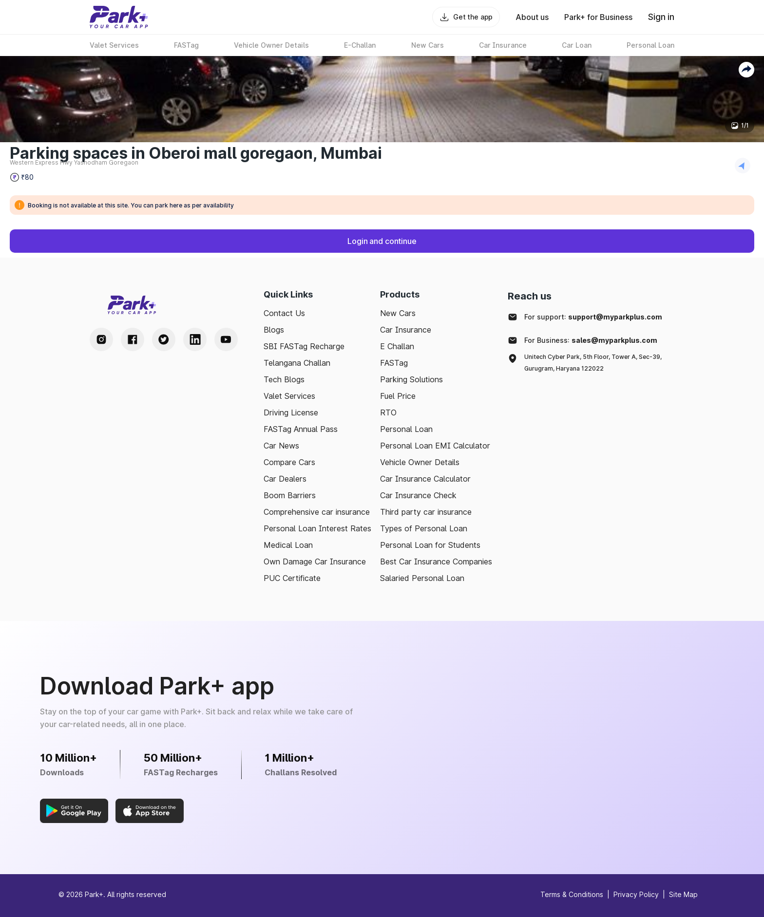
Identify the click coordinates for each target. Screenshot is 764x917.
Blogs (274, 330)
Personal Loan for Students (430, 545)
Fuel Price (398, 396)
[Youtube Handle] (226, 339)
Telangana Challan (297, 363)
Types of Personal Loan (423, 528)
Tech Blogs (284, 379)
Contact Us (284, 313)
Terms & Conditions (571, 894)
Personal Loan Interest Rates (317, 528)
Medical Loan (288, 545)
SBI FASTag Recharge (304, 346)
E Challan (397, 346)
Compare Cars (289, 462)
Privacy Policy (636, 894)
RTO (388, 412)
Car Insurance (405, 330)
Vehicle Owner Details (419, 462)
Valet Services (289, 396)
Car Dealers (285, 479)
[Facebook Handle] (132, 339)
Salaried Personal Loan (422, 578)
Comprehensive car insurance (317, 512)
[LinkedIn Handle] (195, 339)
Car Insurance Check (418, 495)
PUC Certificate (292, 578)
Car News (281, 445)
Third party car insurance (426, 512)
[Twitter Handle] (163, 339)
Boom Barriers (290, 495)
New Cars (398, 313)
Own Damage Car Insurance (315, 561)
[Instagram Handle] (101, 339)
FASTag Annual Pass (301, 429)
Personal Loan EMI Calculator (435, 445)
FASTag (394, 363)
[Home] (119, 17)
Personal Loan (406, 429)
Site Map (683, 894)
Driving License (291, 412)
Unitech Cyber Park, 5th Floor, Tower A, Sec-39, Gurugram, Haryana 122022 (593, 362)
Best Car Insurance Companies (436, 561)
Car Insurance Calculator (425, 479)
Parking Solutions (411, 379)
